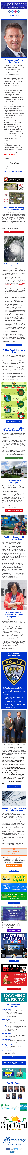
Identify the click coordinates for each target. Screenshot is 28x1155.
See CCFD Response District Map (14, 510)
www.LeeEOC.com (10, 314)
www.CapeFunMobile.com (9, 576)
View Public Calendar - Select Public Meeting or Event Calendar (14, 1057)
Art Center (11, 1028)
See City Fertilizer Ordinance (14, 421)
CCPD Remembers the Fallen (13, 701)
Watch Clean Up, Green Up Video (14, 458)
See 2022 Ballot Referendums (14, 865)
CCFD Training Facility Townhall (13, 1013)
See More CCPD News (14, 786)
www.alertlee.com (14, 325)
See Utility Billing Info (14, 903)
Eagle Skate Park (19, 1046)
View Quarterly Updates (14, 930)
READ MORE (8, 154)
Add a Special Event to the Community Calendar (14, 1063)
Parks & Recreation (10, 1010)
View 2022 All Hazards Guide (14, 345)
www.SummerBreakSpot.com (10, 577)
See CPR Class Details (14, 988)
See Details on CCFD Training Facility (14, 231)
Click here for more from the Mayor (13, 171)
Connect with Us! (14, 960)
